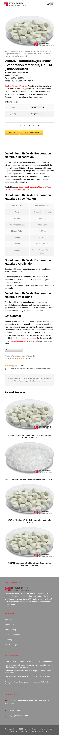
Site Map (8, 620)
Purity (13, 107)
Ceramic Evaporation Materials (36, 51)
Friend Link (9, 625)
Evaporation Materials (17, 51)
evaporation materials (18, 341)
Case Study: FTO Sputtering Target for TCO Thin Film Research (28, 661)
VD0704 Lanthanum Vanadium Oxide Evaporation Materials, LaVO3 (30, 436)
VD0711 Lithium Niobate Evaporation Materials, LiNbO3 (29, 479)
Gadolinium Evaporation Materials (32, 187)
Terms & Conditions (13, 635)
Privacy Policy (10, 630)
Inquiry (12, 132)
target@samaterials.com (18, 716)
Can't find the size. (31, 132)
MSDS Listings (11, 645)
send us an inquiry (29, 338)
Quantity (13, 114)
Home (7, 51)
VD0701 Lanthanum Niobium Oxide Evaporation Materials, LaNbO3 (29, 564)
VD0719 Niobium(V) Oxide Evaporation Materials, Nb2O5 (29, 521)
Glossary (8, 640)
